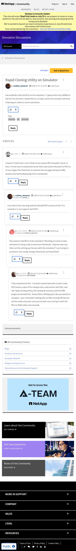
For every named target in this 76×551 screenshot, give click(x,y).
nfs (18, 119)
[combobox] (48, 46)
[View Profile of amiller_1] (16, 154)
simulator (25, 119)
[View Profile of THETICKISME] (22, 231)
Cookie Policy (53, 543)
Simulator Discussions (15, 58)
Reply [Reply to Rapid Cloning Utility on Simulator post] (12, 128)
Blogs (36, 9)
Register (55, 4)
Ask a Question (61, 70)
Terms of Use (25, 543)
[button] (63, 80)
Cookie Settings (10, 546)
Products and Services (14, 353)
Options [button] (43, 70)
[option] (38, 394)
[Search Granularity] (12, 46)
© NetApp (10, 543)
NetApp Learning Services (15, 363)
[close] (75, 13)
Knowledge (26, 9)
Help (72, 4)
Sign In (64, 4)
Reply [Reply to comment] (23, 182)
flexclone (12, 119)
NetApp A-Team (48, 9)
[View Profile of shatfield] (22, 273)
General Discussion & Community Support (21, 368)
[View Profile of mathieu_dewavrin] (20, 86)
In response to (21, 198)
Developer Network (12, 358)
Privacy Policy (39, 543)
